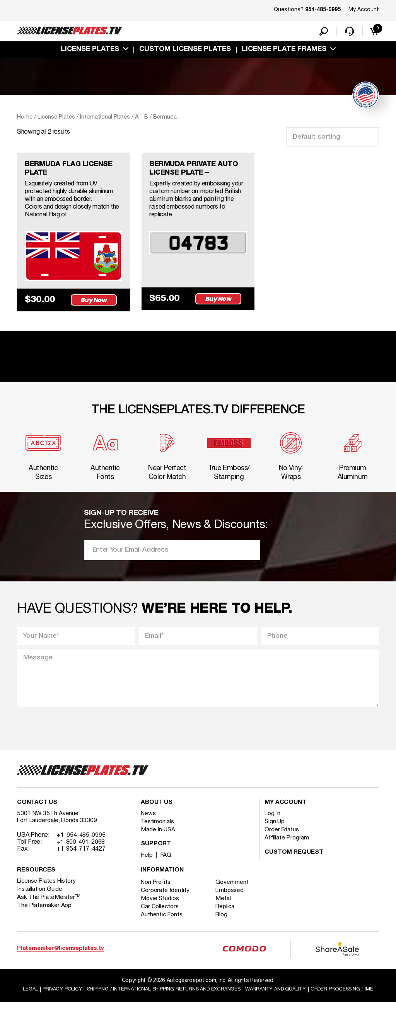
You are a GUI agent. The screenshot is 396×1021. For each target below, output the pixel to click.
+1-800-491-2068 (81, 853)
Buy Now (95, 303)
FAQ (167, 866)
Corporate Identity (166, 901)
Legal (52, 1000)
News (149, 824)
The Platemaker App (45, 916)
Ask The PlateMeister (49, 908)
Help (147, 866)
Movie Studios (160, 909)
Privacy (85, 1000)
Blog (224, 925)
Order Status (282, 840)
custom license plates (185, 51)
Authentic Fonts (162, 925)
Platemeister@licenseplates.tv (60, 959)
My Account (363, 9)
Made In (158, 840)
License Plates (90, 51)
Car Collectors (160, 917)
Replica (228, 917)
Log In (273, 824)
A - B (141, 119)
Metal (226, 909)
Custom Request (294, 863)
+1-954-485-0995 (82, 846)
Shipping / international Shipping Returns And (195, 1000)
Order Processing (199, 1007)
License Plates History (48, 892)
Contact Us (37, 813)
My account (285, 813)
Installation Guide (40, 900)
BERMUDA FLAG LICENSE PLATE (73, 171)
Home (24, 119)
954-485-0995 (323, 10)
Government (234, 893)
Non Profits (156, 893)
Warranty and (317, 1000)
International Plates (105, 119)
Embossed (232, 901)
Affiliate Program (288, 848)
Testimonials (158, 832)
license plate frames (284, 51)
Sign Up (275, 832)
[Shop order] (333, 138)
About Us (156, 813)
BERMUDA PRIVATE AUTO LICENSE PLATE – (197, 171)
